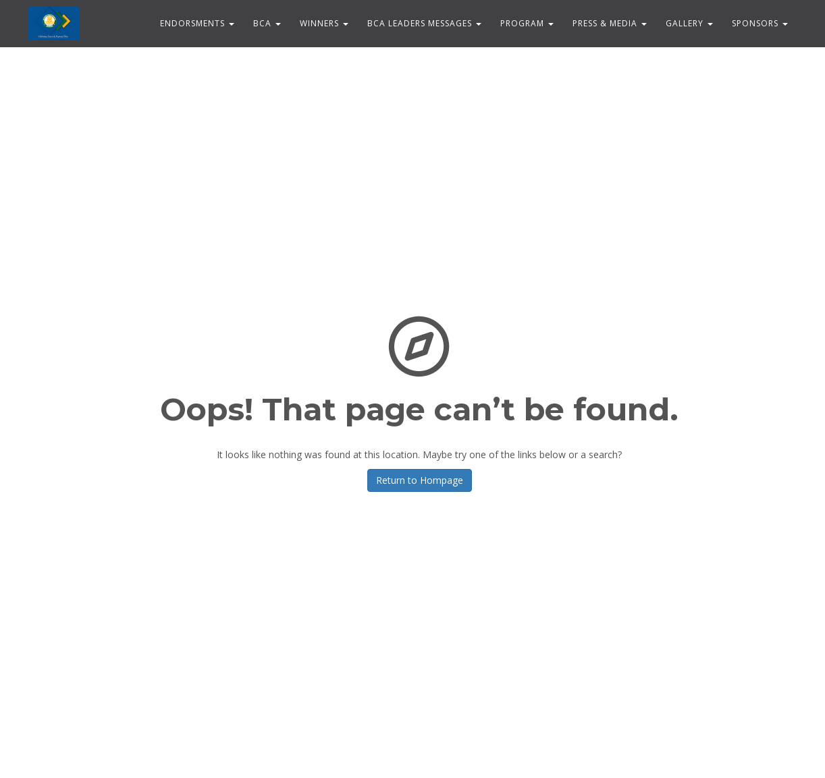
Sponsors (760, 23)
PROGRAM (527, 23)
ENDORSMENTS (197, 23)
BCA (267, 23)
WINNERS (324, 23)
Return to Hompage (419, 480)
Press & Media (610, 23)
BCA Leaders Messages (424, 23)
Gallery (689, 23)
